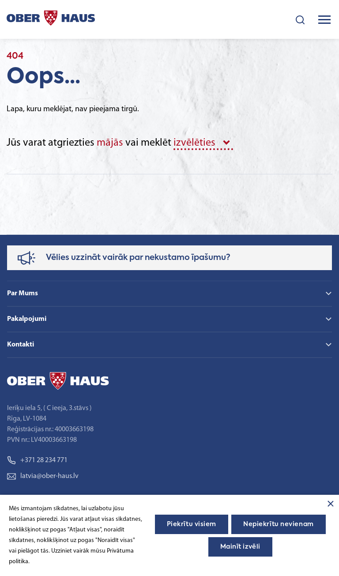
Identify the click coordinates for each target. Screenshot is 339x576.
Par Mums (22, 293)
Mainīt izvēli (240, 547)
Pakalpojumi (26, 319)
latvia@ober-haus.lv (43, 476)
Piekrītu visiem (191, 524)
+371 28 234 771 (37, 460)
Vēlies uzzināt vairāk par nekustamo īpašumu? (138, 258)
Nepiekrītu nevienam (278, 524)
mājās (110, 143)
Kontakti (20, 344)
